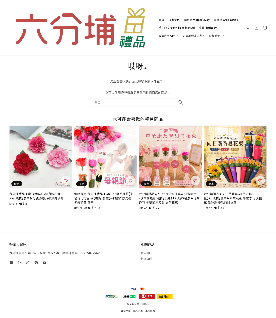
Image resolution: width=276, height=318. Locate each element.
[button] (248, 28)
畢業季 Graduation (226, 19)
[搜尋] (180, 102)
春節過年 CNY (167, 35)
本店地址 (146, 253)
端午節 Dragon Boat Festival (177, 27)
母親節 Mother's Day (197, 19)
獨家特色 (174, 19)
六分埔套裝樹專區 (194, 35)
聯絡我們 (146, 258)
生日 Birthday (208, 27)
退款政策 (150, 310)
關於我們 (214, 35)
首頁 (161, 19)
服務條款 (126, 310)
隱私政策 (138, 310)
